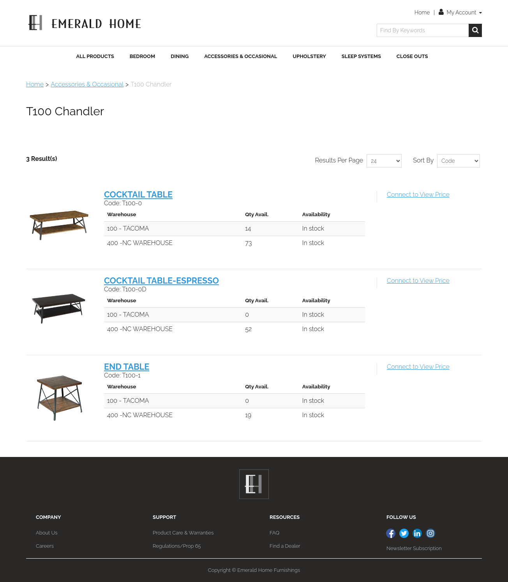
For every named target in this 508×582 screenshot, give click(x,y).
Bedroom (142, 56)
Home (422, 12)
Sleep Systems (361, 56)
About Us (46, 533)
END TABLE (126, 367)
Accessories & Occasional (240, 56)
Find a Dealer (285, 546)
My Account (460, 12)
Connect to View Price (418, 194)
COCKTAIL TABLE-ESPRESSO (161, 281)
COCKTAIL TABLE (138, 194)
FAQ (274, 533)
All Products (95, 56)
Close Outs (412, 56)
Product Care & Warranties (183, 533)
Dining (180, 56)
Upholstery (309, 56)
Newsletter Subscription (414, 548)
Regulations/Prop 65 (177, 546)
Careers (45, 546)
